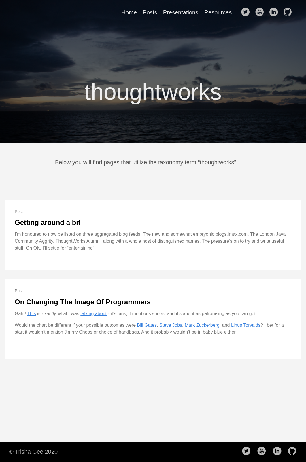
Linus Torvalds (245, 325)
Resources (218, 12)
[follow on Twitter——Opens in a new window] (247, 12)
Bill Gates (147, 325)
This (31, 313)
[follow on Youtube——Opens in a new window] (261, 12)
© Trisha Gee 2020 (33, 451)
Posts (150, 12)
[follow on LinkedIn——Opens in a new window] (275, 12)
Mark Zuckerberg (202, 325)
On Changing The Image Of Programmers (83, 302)
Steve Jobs (170, 325)
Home (129, 12)
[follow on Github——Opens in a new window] (289, 12)
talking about (93, 313)
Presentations (180, 12)
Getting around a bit (47, 222)
